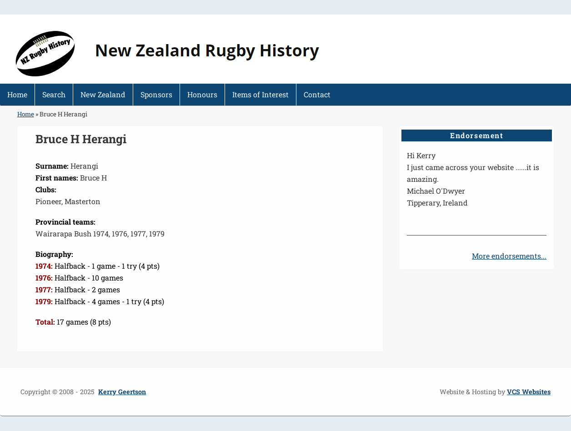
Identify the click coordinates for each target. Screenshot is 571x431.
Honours (202, 94)
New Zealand (102, 94)
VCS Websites (529, 391)
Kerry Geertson (122, 391)
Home (17, 94)
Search (53, 94)
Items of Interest (260, 94)
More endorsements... (509, 256)
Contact (317, 94)
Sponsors (156, 94)
